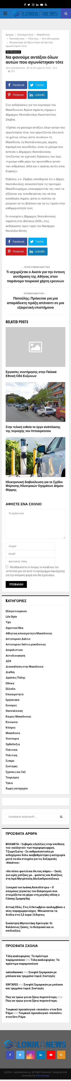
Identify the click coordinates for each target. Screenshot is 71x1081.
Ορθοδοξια (13, 744)
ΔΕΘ (8, 661)
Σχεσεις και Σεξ (16, 771)
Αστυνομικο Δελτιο (18, 638)
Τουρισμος (12, 777)
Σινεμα (10, 760)
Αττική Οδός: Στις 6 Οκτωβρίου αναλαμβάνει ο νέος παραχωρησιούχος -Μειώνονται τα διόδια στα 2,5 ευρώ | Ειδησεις (35, 911)
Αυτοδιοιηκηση (13, 52)
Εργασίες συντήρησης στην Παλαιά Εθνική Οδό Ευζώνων (31, 374)
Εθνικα (10, 683)
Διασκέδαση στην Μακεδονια (24, 666)
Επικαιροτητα (14, 694)
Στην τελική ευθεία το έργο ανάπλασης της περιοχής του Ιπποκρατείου (33, 429)
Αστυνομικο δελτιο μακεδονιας (26, 644)
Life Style (11, 616)
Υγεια (9, 783)
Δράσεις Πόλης (15, 677)
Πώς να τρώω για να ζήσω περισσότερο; (31, 997)
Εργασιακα (12, 699)
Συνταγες (12, 766)
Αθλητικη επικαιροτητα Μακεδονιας (29, 633)
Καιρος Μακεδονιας (18, 716)
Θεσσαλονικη (14, 710)
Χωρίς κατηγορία (17, 788)
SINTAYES (12, 984)
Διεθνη (10, 672)
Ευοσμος (11, 705)
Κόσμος (11, 727)
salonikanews (17, 68)
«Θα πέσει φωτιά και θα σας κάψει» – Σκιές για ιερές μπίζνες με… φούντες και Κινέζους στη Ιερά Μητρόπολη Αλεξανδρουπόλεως (34, 875)
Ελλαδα (10, 688)
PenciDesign (42, 1075)
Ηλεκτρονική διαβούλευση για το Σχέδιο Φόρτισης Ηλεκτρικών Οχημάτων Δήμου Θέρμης (34, 486)
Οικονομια (12, 738)
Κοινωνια (12, 722)
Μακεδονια (13, 733)
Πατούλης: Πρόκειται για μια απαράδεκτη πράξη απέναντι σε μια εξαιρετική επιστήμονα (35, 303)
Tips (8, 622)
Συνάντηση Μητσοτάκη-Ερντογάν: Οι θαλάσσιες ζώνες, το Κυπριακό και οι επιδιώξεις (30, 927)
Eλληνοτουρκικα (16, 611)
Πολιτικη (11, 755)
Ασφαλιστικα (14, 649)
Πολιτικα (11, 749)
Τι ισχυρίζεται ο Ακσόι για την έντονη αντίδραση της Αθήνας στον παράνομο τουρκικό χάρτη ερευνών (35, 276)
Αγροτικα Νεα (14, 627)
